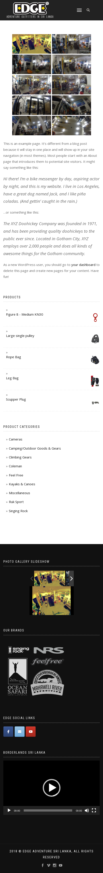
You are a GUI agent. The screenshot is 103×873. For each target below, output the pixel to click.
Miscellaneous (19, 493)
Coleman (15, 466)
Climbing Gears (20, 457)
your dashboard (83, 264)
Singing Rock (18, 511)
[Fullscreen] (94, 810)
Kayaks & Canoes (22, 484)
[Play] (9, 810)
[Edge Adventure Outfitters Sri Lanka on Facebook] (8, 731)
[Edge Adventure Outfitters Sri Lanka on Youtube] (31, 731)
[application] (51, 788)
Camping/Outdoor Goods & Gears (35, 448)
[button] (51, 788)
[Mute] (87, 810)
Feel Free (16, 475)
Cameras (15, 439)
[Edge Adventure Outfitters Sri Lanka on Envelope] (20, 731)
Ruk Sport (16, 501)
